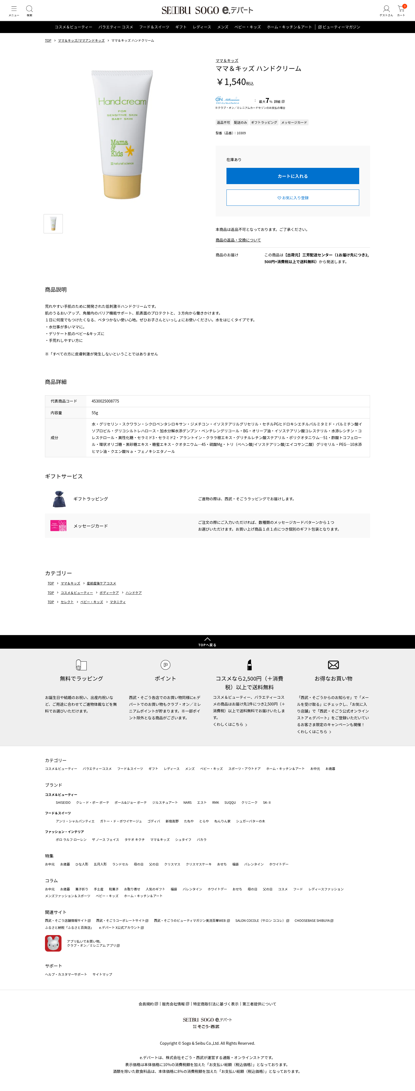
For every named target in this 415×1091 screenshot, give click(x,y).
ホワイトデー (278, 864)
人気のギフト (155, 889)
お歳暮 (330, 768)
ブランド (53, 785)
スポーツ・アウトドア (244, 768)
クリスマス (172, 864)
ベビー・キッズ (247, 33)
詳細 (277, 108)
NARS (187, 802)
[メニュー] (15, 14)
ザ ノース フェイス (105, 839)
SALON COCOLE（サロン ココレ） (260, 920)
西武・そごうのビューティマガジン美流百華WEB (190, 920)
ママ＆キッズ (227, 67)
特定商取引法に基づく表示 (216, 1004)
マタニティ (118, 608)
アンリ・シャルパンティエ (75, 821)
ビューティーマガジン (341, 33)
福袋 (235, 864)
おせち (222, 864)
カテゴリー (56, 760)
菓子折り (81, 889)
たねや (189, 821)
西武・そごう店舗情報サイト (66, 920)
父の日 (154, 864)
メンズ (223, 33)
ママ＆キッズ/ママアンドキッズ (81, 47)
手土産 (98, 889)
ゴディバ (153, 821)
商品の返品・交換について (238, 246)
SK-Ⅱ (267, 802)
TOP (48, 47)
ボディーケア (109, 599)
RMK (215, 802)
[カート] (400, 14)
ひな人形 (81, 864)
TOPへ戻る (207, 644)
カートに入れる (293, 182)
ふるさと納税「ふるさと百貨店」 (69, 927)
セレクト (67, 608)
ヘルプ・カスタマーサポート (66, 974)
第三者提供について (259, 1004)
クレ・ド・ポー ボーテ (92, 802)
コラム (51, 880)
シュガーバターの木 (250, 821)
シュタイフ (183, 839)
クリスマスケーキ (199, 864)
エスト (202, 802)
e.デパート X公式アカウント (119, 927)
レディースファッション (326, 889)
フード (298, 889)
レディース (202, 33)
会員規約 (146, 1004)
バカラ (202, 839)
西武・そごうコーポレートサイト (120, 920)
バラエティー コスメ (115, 33)
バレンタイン (254, 864)
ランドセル (120, 864)
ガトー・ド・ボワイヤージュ (121, 821)
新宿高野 (172, 821)
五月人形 (100, 864)
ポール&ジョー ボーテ (131, 802)
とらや (204, 821)
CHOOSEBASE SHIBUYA (312, 920)
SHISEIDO (63, 802)
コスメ (283, 889)
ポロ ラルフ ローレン (71, 839)
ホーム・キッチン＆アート (289, 33)
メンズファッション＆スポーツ (67, 895)
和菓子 (114, 889)
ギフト (181, 33)
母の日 (139, 864)
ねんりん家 (222, 821)
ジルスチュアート (165, 802)
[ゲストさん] (383, 14)
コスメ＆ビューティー (73, 33)
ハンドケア (134, 599)
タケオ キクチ (135, 839)
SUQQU (230, 802)
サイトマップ (102, 974)
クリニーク (249, 802)
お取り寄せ (132, 889)
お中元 (315, 768)
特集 (49, 855)
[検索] (32, 14)
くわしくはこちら (228, 724)
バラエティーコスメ (97, 768)
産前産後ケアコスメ (101, 590)
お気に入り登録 (295, 204)
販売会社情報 (173, 1004)
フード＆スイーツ (154, 33)
